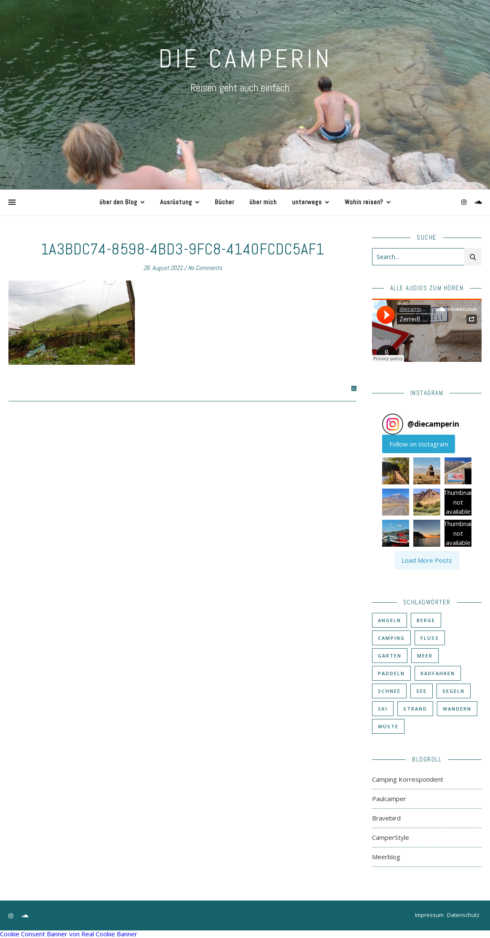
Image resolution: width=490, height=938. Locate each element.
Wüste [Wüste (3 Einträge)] (388, 726)
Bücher (224, 202)
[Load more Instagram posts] (427, 560)
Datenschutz (463, 915)
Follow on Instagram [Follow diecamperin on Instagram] (418, 444)
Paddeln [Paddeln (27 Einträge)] (391, 673)
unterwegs (307, 202)
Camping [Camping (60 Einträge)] (391, 638)
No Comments (205, 268)
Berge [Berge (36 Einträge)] (426, 620)
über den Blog (118, 202)
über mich (263, 202)
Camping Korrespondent (407, 779)
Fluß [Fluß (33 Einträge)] (429, 638)
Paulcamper (389, 798)
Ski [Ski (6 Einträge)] (383, 709)
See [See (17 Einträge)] (421, 691)
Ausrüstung (176, 202)
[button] (395, 470)
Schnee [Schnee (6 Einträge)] (389, 691)
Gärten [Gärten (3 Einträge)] (390, 655)
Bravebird (386, 818)
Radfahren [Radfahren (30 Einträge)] (437, 673)
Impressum (429, 915)
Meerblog (386, 856)
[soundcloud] (478, 202)
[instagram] (464, 202)
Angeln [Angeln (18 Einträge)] (389, 620)
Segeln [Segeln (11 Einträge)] (453, 691)
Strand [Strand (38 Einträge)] (415, 709)
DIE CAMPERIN (245, 59)
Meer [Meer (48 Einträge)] (425, 655)
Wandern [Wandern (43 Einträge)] (457, 709)
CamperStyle (390, 837)
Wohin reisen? (364, 202)
